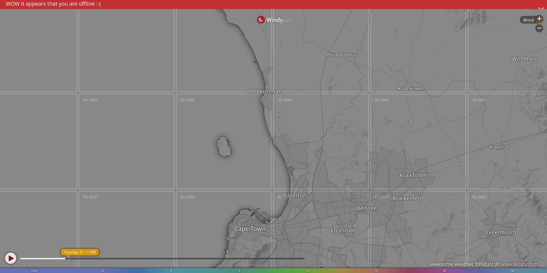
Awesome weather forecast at (484, 263)
